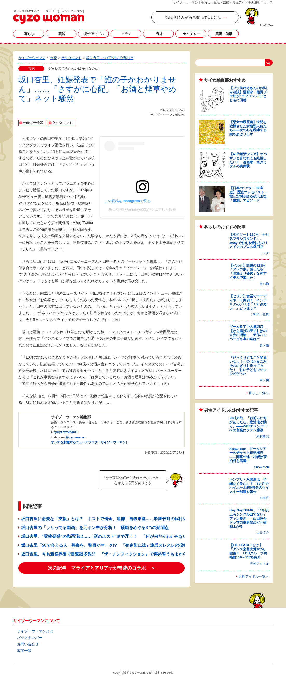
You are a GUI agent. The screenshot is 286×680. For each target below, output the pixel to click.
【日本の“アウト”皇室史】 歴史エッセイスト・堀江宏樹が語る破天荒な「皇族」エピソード (248, 194)
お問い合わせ (28, 644)
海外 (159, 34)
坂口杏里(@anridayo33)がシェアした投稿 (142, 209)
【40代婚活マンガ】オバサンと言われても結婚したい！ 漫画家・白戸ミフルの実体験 (248, 160)
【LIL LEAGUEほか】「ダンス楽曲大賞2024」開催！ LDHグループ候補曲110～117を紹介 (248, 551)
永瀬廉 (264, 498)
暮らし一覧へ (259, 393)
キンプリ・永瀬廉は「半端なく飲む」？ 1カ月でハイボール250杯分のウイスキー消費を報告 (249, 486)
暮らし (29, 34)
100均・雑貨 (260, 314)
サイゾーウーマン (48, 17)
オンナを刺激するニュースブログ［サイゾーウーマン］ (90, 442)
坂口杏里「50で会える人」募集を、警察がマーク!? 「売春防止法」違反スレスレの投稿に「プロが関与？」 (123, 545)
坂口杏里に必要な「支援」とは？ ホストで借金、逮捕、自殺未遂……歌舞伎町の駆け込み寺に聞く (114, 519)
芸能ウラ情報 (33, 123)
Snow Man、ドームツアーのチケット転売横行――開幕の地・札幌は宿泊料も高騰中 (248, 455)
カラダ (264, 253)
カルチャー (191, 34)
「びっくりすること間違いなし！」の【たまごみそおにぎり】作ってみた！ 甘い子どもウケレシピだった (248, 366)
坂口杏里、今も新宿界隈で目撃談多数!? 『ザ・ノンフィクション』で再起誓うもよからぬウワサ (112, 554)
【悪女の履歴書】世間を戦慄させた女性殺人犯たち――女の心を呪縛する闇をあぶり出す (248, 128)
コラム (126, 34)
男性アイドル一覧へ (254, 576)
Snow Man (261, 467)
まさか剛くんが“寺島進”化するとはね (192, 17)
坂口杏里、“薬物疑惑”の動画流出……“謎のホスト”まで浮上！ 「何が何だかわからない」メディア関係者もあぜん (129, 536)
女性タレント (62, 123)
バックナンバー (29, 638)
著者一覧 (24, 651)
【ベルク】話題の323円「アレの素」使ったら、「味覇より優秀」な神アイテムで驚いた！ (248, 271)
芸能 (61, 34)
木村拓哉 (262, 436)
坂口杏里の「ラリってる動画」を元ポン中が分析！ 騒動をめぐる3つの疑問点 (95, 527)
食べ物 (264, 284)
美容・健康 (223, 34)
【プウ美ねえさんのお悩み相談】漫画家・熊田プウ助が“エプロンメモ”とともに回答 (248, 94)
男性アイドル (94, 34)
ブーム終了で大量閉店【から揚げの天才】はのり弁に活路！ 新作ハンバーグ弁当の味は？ (248, 333)
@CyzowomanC (65, 432)
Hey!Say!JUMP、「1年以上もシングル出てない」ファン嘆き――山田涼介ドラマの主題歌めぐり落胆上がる (249, 518)
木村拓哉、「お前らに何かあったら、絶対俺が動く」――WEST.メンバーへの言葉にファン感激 (248, 424)
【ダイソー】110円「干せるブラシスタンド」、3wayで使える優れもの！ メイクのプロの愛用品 (250, 241)
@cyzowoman (76, 437)
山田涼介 (262, 532)
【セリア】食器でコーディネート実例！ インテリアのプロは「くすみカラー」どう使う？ (248, 302)
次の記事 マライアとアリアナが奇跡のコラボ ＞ (101, 568)
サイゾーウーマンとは (35, 631)
